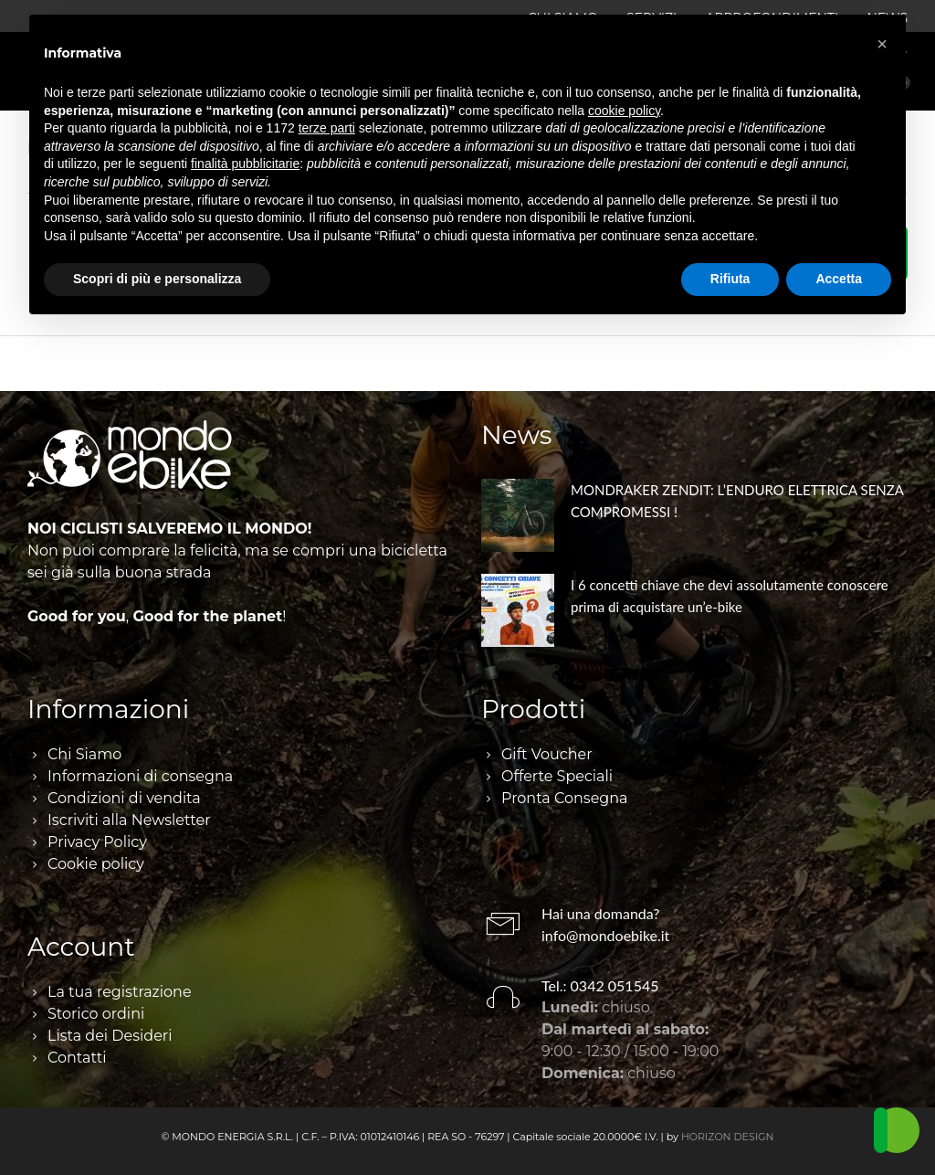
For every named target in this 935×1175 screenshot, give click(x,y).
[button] (882, 43)
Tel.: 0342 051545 (600, 985)
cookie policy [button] (624, 110)
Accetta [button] (838, 278)
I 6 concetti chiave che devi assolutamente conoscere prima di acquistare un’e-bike (729, 596)
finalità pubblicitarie (245, 163)
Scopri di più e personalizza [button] (157, 278)
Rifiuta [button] (730, 278)
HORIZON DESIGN (727, 1136)
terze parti (327, 128)
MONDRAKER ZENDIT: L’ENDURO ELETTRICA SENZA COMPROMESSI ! (737, 501)
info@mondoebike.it (605, 935)
